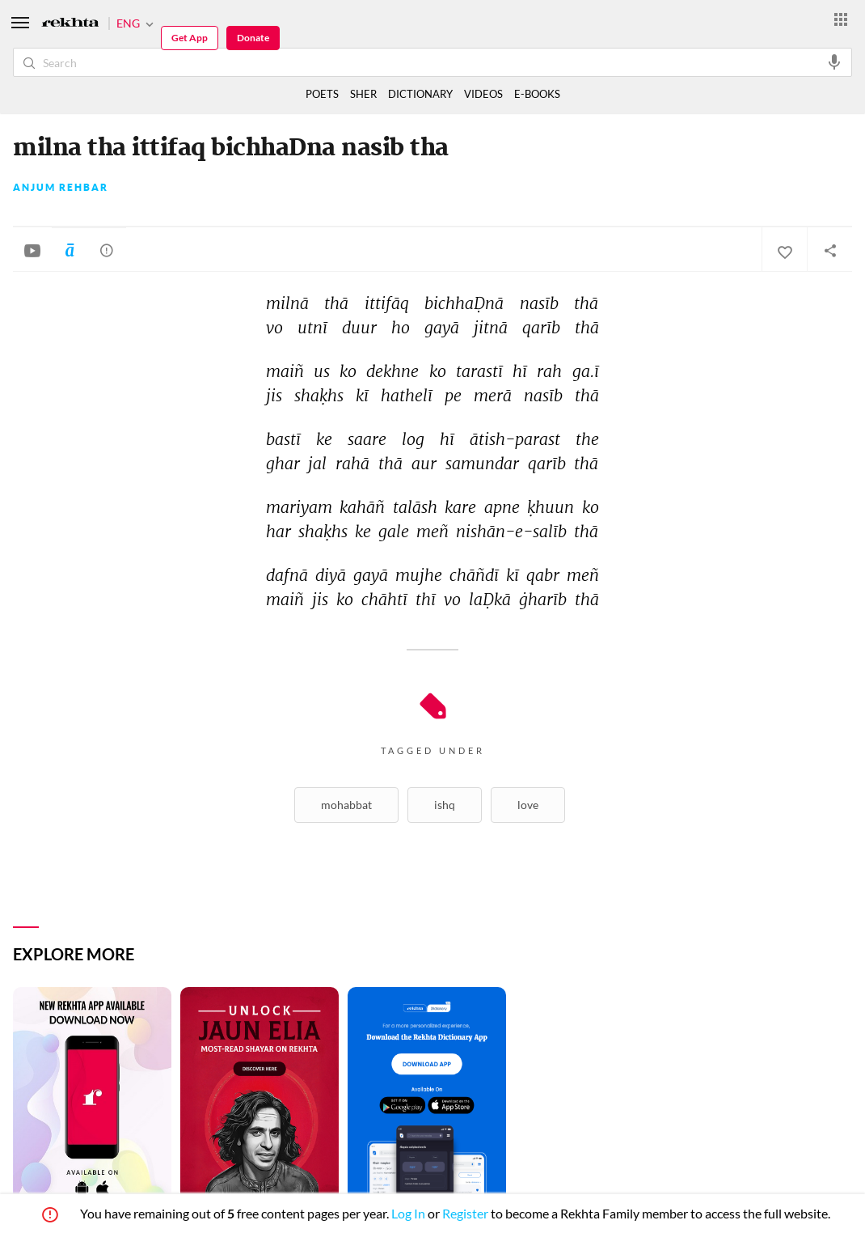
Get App (189, 38)
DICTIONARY (420, 93)
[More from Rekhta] (841, 19)
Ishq (444, 804)
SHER (363, 93)
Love (527, 804)
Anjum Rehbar (60, 188)
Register (465, 1213)
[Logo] (70, 24)
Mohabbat (346, 804)
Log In (408, 1213)
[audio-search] (834, 61)
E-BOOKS (537, 93)
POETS (322, 93)
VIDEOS (483, 93)
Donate (253, 38)
